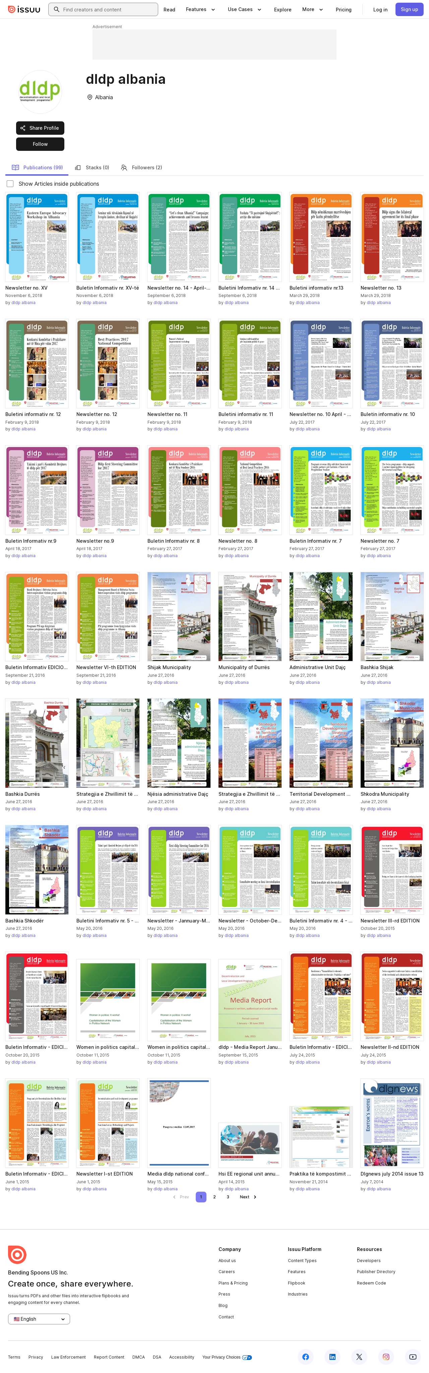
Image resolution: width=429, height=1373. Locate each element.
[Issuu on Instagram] (386, 1357)
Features (297, 1271)
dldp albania (23, 302)
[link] (169, 9)
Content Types (302, 1260)
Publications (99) (37, 168)
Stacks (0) (91, 168)
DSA (157, 1357)
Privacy (35, 1357)
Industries (298, 1294)
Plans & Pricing (233, 1283)
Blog (223, 1305)
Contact (226, 1316)
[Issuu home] (24, 9)
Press (224, 1294)
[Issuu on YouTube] (413, 1357)
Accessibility (181, 1357)
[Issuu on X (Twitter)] (359, 1357)
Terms (14, 1357)
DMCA (138, 1357)
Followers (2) (141, 168)
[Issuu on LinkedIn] (332, 1357)
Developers (369, 1260)
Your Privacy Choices (227, 1357)
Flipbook (296, 1283)
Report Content (109, 1357)
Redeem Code (371, 1283)
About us (227, 1260)
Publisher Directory (376, 1271)
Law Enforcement (68, 1357)
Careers (227, 1271)
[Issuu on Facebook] (306, 1357)
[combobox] (109, 9)
